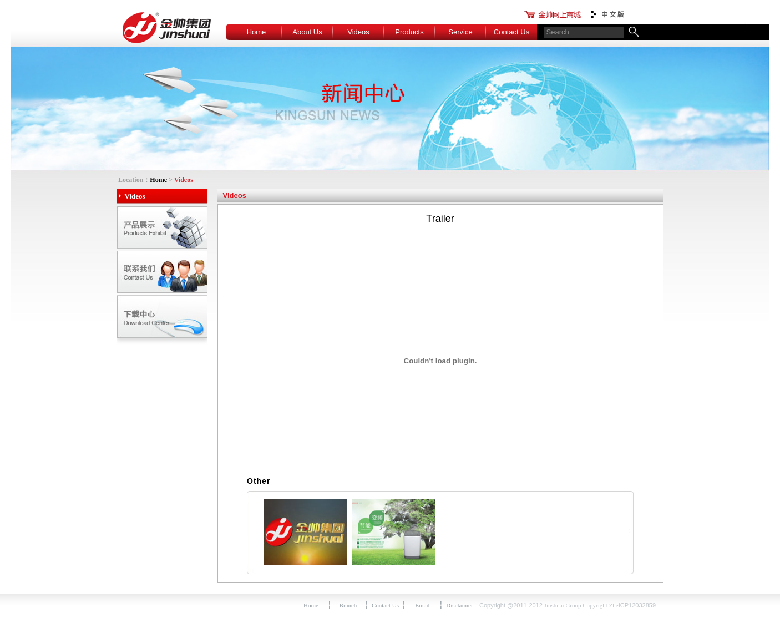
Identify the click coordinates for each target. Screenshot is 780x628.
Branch (348, 605)
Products (409, 32)
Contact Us (511, 32)
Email (422, 605)
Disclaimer (459, 605)
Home (256, 32)
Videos (358, 32)
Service (460, 32)
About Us (307, 32)
